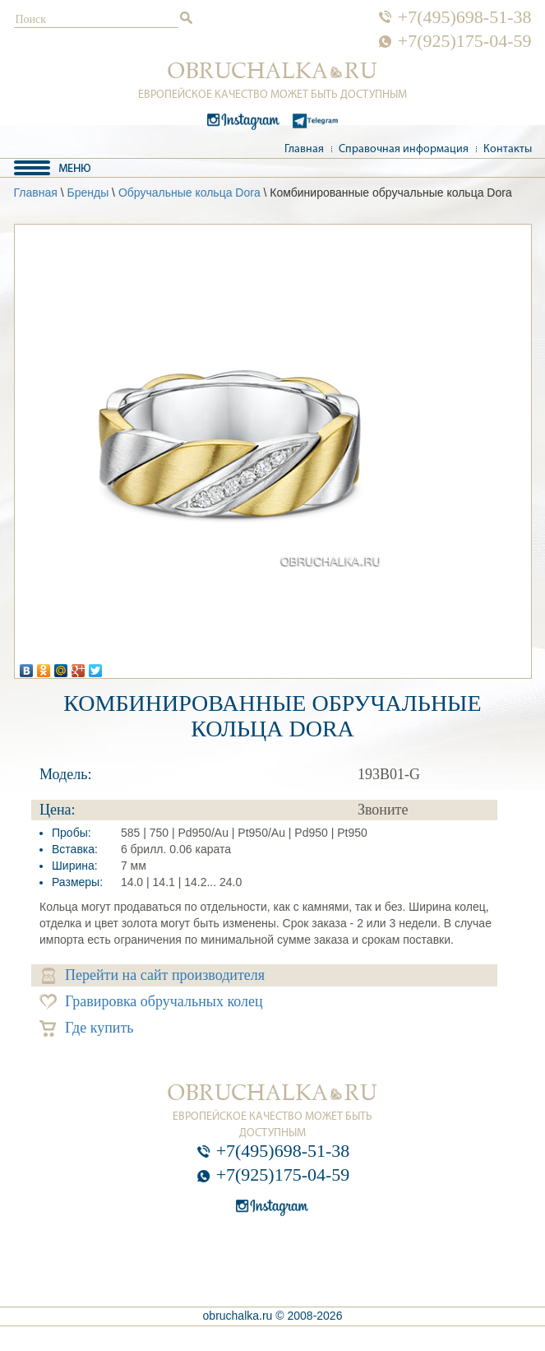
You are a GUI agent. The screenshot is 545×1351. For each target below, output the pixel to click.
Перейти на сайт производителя (153, 975)
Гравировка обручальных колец (151, 1002)
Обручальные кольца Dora (189, 192)
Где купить (86, 1028)
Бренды (88, 192)
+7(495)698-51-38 (465, 17)
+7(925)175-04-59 (465, 41)
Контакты (507, 149)
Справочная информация (404, 149)
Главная (304, 149)
